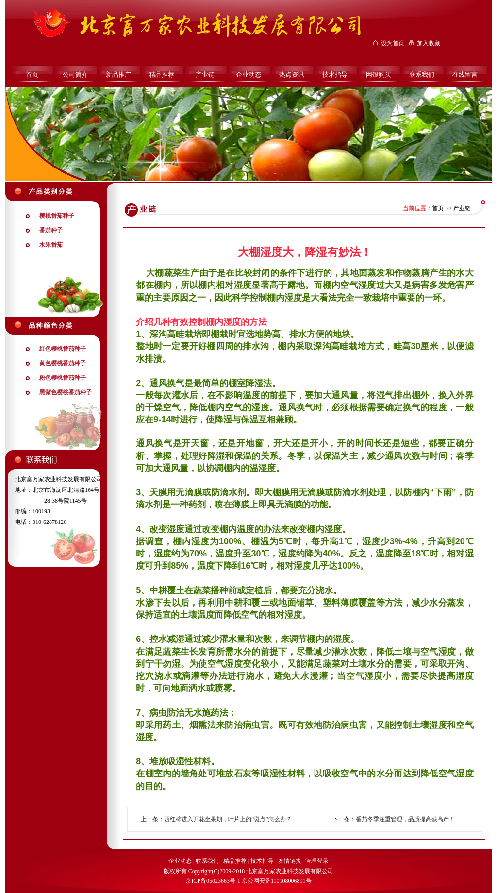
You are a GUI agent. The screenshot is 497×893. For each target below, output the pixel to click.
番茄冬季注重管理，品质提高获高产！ (405, 819)
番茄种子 (51, 230)
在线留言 (465, 74)
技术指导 (335, 74)
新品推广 (118, 74)
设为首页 (392, 43)
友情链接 (289, 861)
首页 (32, 74)
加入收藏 (428, 43)
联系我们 (421, 74)
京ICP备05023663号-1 (212, 880)
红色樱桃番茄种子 (62, 348)
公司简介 (75, 74)
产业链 (205, 74)
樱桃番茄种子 (56, 215)
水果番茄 (51, 244)
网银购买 (378, 74)
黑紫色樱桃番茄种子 (65, 392)
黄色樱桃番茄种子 (62, 363)
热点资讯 (291, 74)
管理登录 (317, 861)
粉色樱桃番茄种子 (62, 377)
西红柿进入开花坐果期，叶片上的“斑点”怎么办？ (228, 819)
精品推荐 (161, 74)
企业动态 (248, 74)
